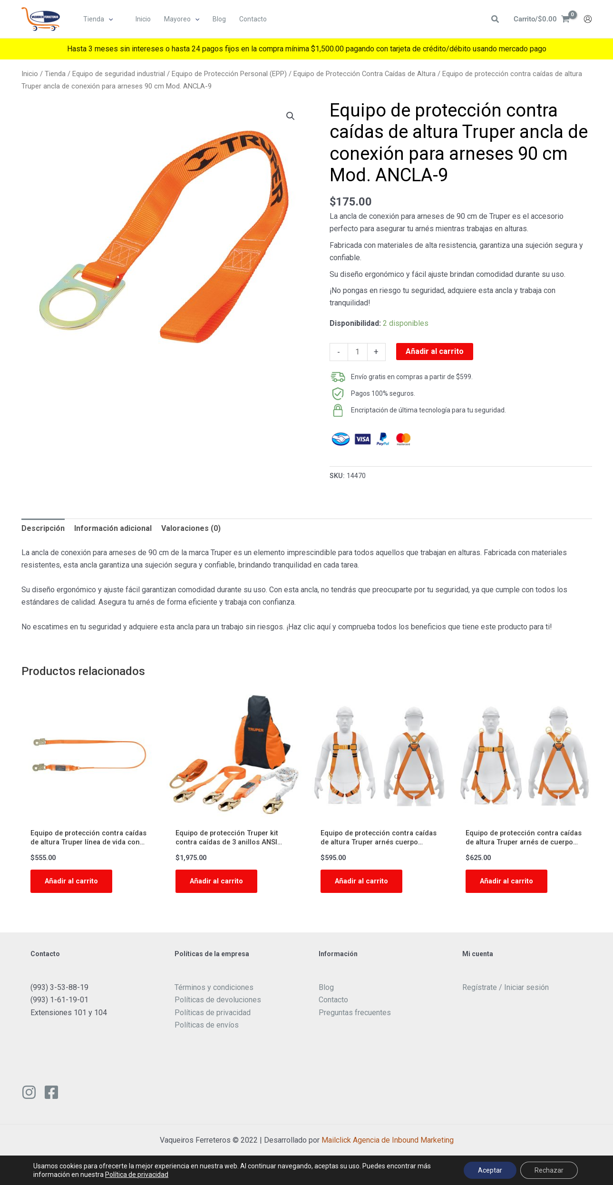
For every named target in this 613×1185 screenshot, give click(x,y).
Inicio (29, 73)
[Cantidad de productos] (358, 352)
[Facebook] (51, 1095)
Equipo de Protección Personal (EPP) (229, 73)
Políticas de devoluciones (218, 1003)
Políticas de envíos (207, 1028)
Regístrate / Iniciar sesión (505, 991)
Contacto (333, 1003)
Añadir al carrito (435, 351)
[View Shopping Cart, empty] (540, 19)
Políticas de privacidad (213, 1015)
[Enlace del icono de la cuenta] (588, 19)
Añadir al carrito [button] (74, 883)
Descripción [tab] (43, 528)
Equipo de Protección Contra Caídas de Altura (364, 73)
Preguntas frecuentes (355, 1015)
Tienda (55, 73)
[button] (109, 19)
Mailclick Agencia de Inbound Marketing (387, 1143)
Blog (326, 991)
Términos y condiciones (214, 991)
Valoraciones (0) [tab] (191, 528)
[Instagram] (29, 1095)
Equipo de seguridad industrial (118, 73)
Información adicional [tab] (113, 528)
